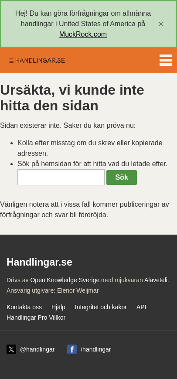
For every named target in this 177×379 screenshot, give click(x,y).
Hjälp (58, 307)
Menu (165, 58)
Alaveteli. (156, 280)
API (141, 307)
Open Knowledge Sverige (64, 280)
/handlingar (96, 349)
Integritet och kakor (101, 307)
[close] (161, 24)
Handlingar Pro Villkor (36, 317)
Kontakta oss (24, 307)
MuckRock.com (83, 34)
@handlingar (37, 349)
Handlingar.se (37, 60)
